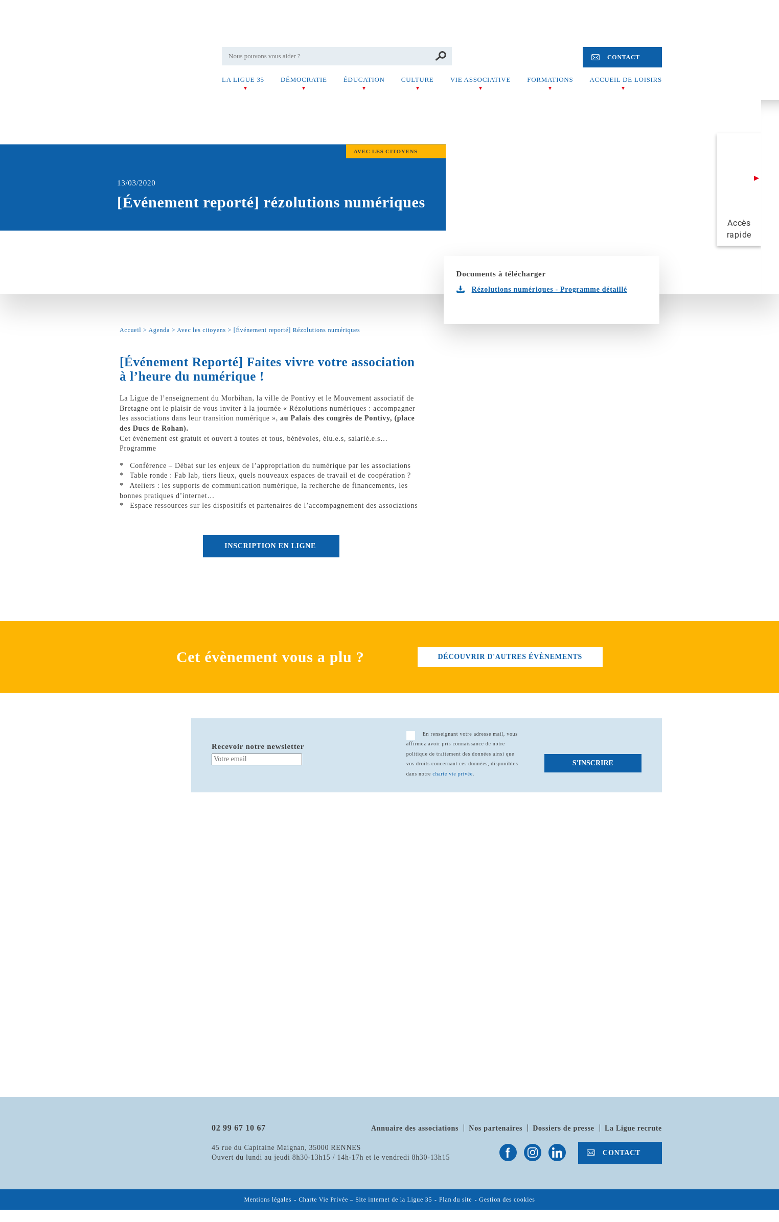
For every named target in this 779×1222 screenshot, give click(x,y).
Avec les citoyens (201, 330)
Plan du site (455, 1200)
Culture (417, 79)
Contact (623, 57)
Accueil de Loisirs (626, 79)
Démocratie (304, 79)
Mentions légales (267, 1200)
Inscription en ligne (271, 546)
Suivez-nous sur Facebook (508, 1152)
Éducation (364, 79)
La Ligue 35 (243, 79)
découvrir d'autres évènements (510, 657)
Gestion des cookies (507, 1200)
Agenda (159, 330)
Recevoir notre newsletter (258, 746)
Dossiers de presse (563, 1128)
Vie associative (480, 79)
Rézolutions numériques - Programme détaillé (549, 289)
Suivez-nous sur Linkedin (557, 1152)
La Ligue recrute (633, 1128)
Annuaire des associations (415, 1128)
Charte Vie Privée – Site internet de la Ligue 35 (365, 1200)
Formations (550, 79)
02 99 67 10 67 (239, 1127)
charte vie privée (452, 774)
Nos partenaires (495, 1128)
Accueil (130, 330)
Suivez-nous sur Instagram (532, 1152)
